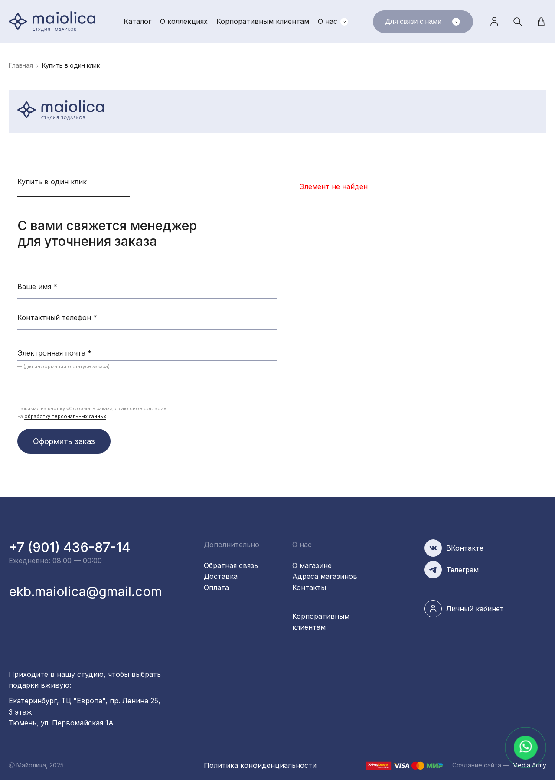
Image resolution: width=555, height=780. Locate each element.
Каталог (137, 21)
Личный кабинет (494, 21)
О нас (327, 21)
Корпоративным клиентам (262, 21)
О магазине (312, 565)
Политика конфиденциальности (260, 765)
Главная (21, 65)
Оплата (216, 587)
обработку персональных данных (65, 416)
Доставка (221, 576)
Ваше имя (37, 286)
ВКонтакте (464, 548)
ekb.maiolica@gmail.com (85, 591)
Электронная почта (54, 353)
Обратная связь (231, 565)
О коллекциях (184, 21)
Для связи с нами (422, 22)
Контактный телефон (57, 317)
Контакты (309, 587)
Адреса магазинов (324, 576)
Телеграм (462, 569)
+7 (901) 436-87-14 (70, 547)
